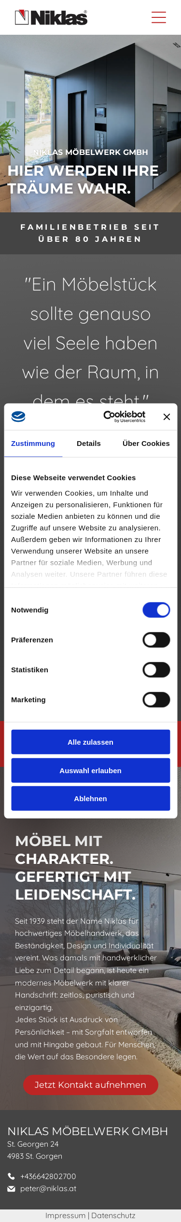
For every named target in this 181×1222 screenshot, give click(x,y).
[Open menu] (159, 17)
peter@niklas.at (48, 1188)
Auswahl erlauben (90, 770)
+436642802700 (48, 1176)
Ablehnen (90, 798)
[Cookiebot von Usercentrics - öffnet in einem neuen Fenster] (107, 417)
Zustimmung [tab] (33, 443)
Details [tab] (89, 443)
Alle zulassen (90, 742)
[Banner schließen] (166, 416)
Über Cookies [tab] (146, 443)
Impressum (65, 1215)
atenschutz (116, 1215)
